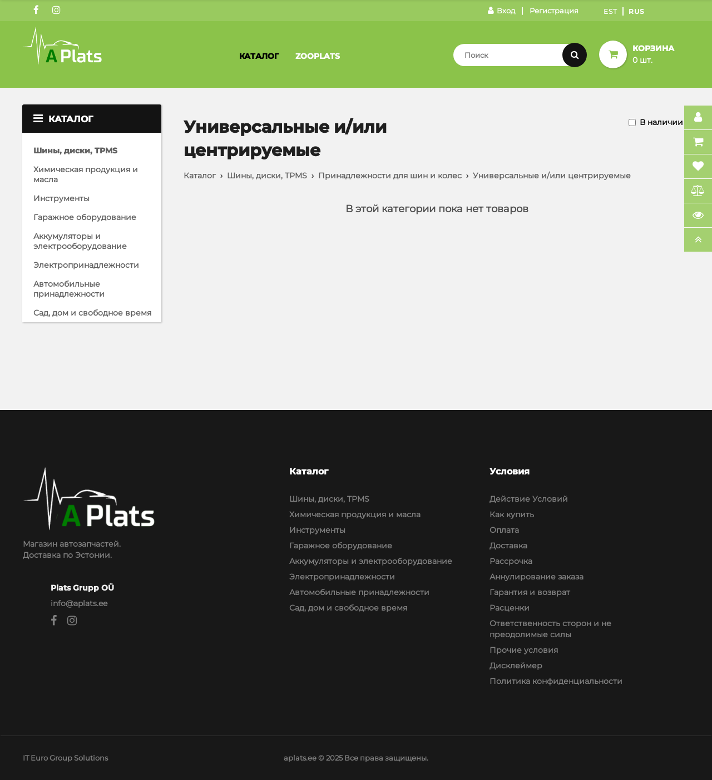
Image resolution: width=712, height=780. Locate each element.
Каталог (259, 56)
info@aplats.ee (79, 603)
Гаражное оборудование (84, 217)
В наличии (661, 122)
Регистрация (554, 10)
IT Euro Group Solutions (65, 757)
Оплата (504, 530)
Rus (637, 11)
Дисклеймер (516, 666)
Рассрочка (511, 561)
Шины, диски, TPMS (75, 151)
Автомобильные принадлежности (69, 289)
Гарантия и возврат (530, 592)
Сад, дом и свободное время (92, 313)
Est (610, 11)
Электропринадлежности (86, 265)
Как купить (512, 514)
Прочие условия (524, 650)
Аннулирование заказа (537, 577)
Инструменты (61, 198)
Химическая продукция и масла (85, 174)
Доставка (508, 546)
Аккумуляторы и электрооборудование (80, 241)
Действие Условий (529, 499)
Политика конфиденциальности (556, 681)
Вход (501, 10)
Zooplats (317, 56)
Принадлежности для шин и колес (390, 176)
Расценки (510, 608)
